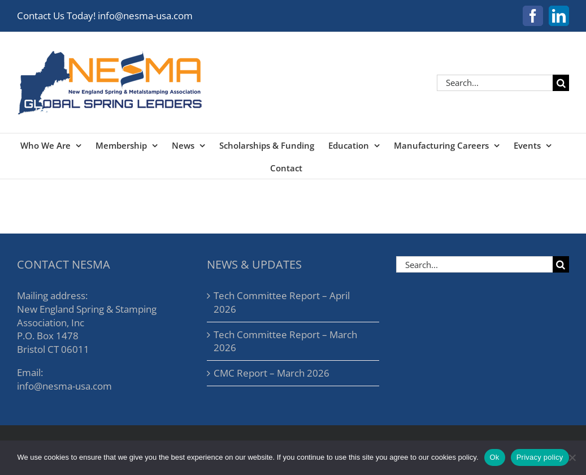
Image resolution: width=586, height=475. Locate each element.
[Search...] (495, 83)
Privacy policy (539, 457)
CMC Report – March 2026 (271, 372)
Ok (495, 457)
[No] (572, 457)
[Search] (561, 83)
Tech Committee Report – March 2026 (285, 341)
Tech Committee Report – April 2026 (282, 302)
